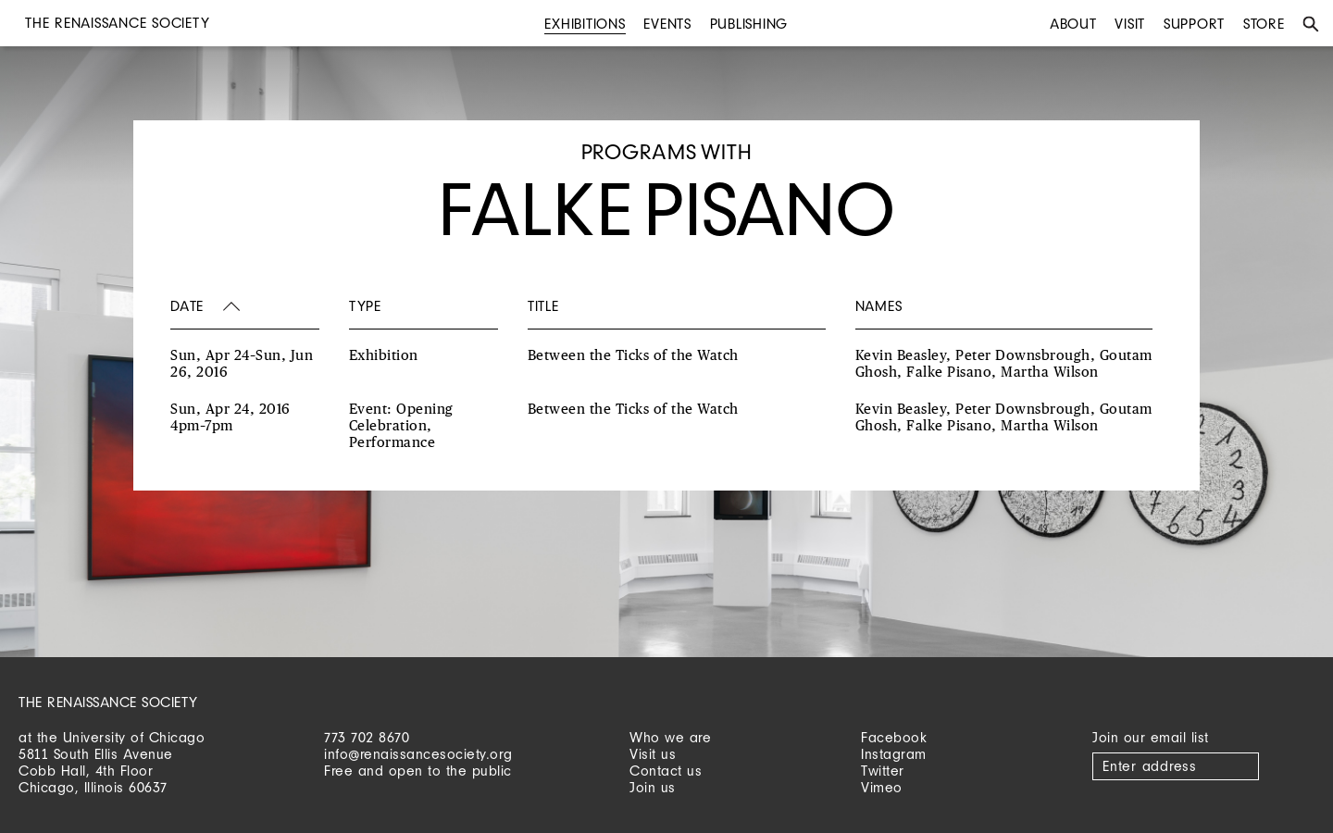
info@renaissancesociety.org (418, 754)
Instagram (894, 754)
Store (1264, 23)
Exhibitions (584, 23)
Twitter (882, 770)
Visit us (652, 754)
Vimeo (882, 787)
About (1073, 23)
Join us (652, 787)
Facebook (894, 737)
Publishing (749, 23)
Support (1194, 23)
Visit (1130, 23)
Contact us (665, 770)
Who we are (670, 737)
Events (667, 23)
